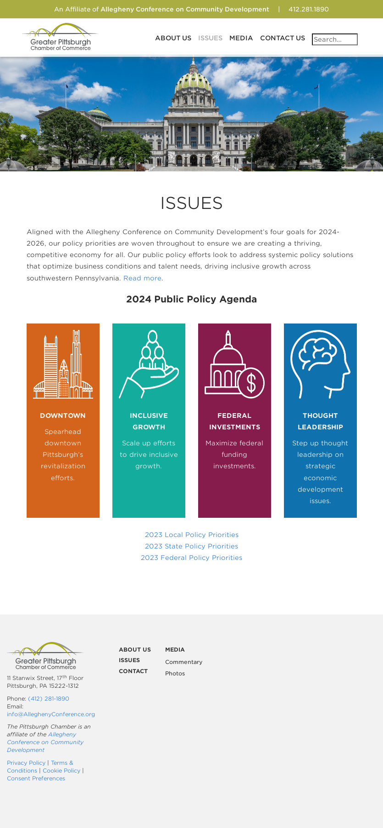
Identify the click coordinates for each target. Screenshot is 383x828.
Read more (142, 278)
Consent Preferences (36, 778)
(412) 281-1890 (48, 698)
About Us (173, 38)
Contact (133, 671)
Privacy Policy (26, 762)
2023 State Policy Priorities (191, 546)
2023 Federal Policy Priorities (191, 557)
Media (241, 38)
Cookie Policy (61, 770)
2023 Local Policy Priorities (192, 534)
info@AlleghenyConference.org (51, 714)
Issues (210, 38)
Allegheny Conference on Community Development (45, 742)
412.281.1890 (309, 9)
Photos (175, 673)
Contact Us (282, 38)
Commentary (184, 661)
